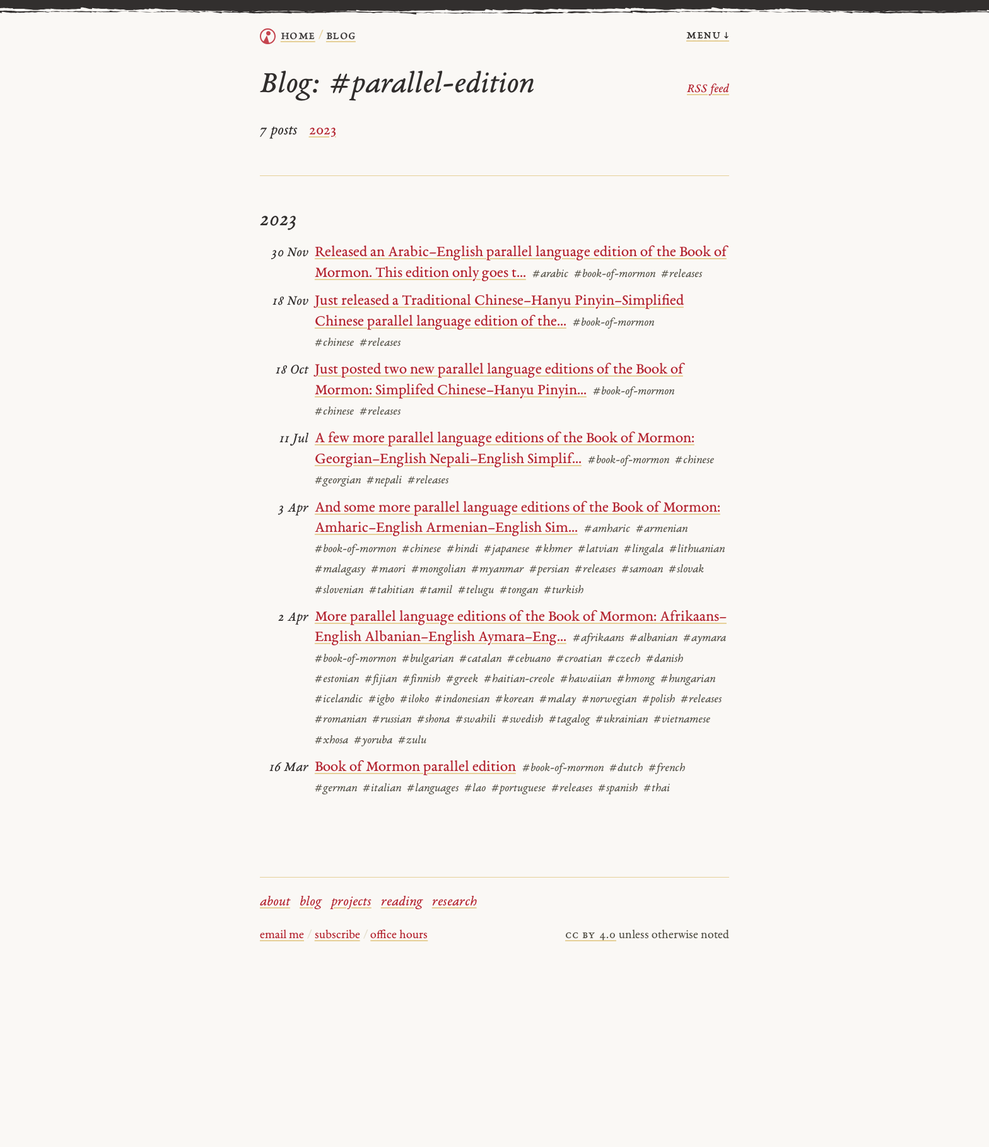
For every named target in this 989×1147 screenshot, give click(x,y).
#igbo (381, 699)
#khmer (553, 549)
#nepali (384, 480)
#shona (433, 720)
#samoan (642, 569)
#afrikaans (598, 638)
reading (402, 902)
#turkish (563, 590)
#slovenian (339, 590)
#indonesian (462, 699)
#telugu (476, 590)
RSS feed (708, 89)
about (275, 902)
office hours (399, 935)
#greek (462, 679)
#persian (549, 569)
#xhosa (331, 740)
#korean (514, 699)
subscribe (337, 935)
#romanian (340, 720)
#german (336, 788)
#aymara (704, 638)
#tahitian (391, 590)
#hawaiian (585, 679)
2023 (322, 131)
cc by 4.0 (590, 935)
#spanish (618, 788)
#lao (475, 788)
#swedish (522, 720)
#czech (623, 659)
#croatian (579, 659)
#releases (681, 274)
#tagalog (569, 720)
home (298, 36)
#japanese (506, 549)
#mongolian (438, 569)
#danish (664, 659)
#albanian (653, 638)
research (454, 902)
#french (666, 768)
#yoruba (373, 740)
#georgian (338, 480)
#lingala (644, 549)
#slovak (686, 569)
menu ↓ (707, 35)
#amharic (607, 529)
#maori (388, 569)
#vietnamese (681, 720)
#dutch (626, 768)
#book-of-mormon (614, 274)
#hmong (636, 679)
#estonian (337, 679)
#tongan (519, 590)
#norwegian (609, 699)
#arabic (550, 274)
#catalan (480, 659)
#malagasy (340, 569)
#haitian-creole (519, 679)
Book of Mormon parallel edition (415, 767)
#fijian (381, 679)
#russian (391, 720)
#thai (656, 788)
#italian (382, 788)
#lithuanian (697, 549)
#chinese (334, 343)
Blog (341, 36)
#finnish (421, 679)
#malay (557, 699)
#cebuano (529, 659)
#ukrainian (621, 720)
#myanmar (497, 569)
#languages (433, 788)
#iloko (414, 699)
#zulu (412, 740)
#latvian (598, 549)
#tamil (435, 590)
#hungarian (687, 679)
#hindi (462, 549)
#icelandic (339, 699)
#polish (658, 699)
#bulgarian (428, 659)
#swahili (475, 720)
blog (311, 902)
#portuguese (518, 788)
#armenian (662, 529)
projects (351, 902)
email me (282, 935)
